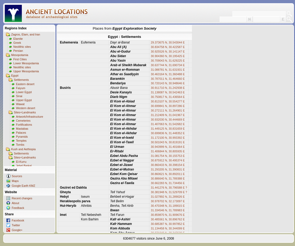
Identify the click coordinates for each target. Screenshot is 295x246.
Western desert (25, 108)
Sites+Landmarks (25, 112)
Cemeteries (23, 120)
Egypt (14, 75)
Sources (17, 176)
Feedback (18, 207)
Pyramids (22, 136)
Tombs (20, 144)
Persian (18, 50)
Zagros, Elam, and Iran (25, 34)
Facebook (18, 220)
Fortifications (24, 124)
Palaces (21, 132)
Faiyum (20, 88)
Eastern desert (25, 84)
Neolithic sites (22, 46)
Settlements (21, 79)
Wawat (20, 104)
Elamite (18, 38)
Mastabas (22, 128)
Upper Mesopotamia (26, 71)
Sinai (19, 96)
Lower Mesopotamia (26, 63)
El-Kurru (21, 161)
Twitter (16, 225)
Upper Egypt (24, 100)
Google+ (17, 230)
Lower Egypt (24, 92)
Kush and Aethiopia (23, 149)
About (15, 203)
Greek (17, 42)
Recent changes (22, 198)
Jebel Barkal (24, 165)
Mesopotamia (19, 55)
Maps (15, 180)
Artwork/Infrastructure (29, 116)
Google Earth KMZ (23, 185)
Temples (21, 140)
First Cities (20, 59)
